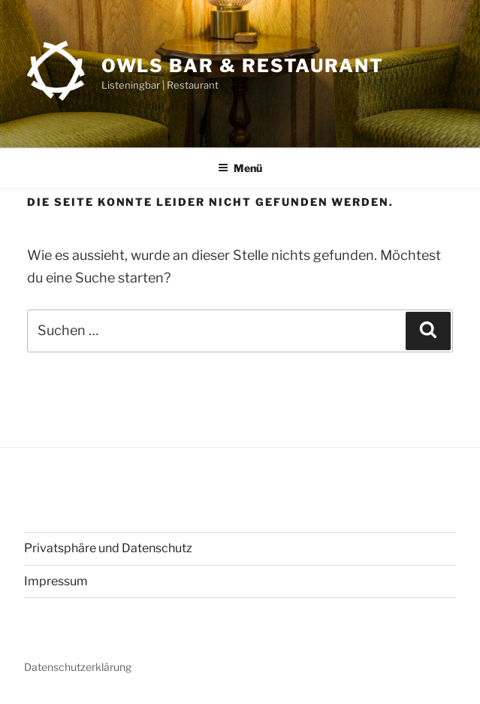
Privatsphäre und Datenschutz (108, 548)
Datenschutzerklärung (77, 666)
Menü (240, 168)
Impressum (56, 581)
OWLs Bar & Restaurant (242, 66)
